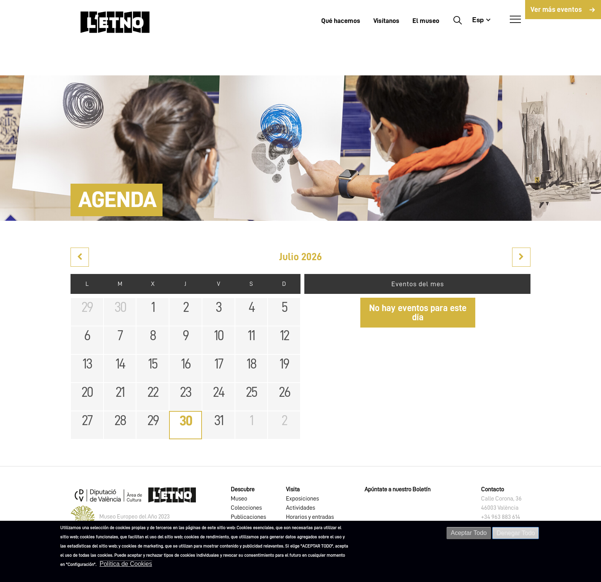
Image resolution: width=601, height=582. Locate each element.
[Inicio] (115, 22)
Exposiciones (302, 499)
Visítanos (386, 20)
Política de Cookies (126, 564)
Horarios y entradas (310, 517)
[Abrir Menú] (515, 19)
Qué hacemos (340, 20)
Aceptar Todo (469, 533)
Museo (239, 499)
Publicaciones (248, 517)
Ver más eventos (556, 9)
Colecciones (246, 508)
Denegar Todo (515, 533)
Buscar (457, 20)
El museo (425, 20)
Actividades (300, 508)
